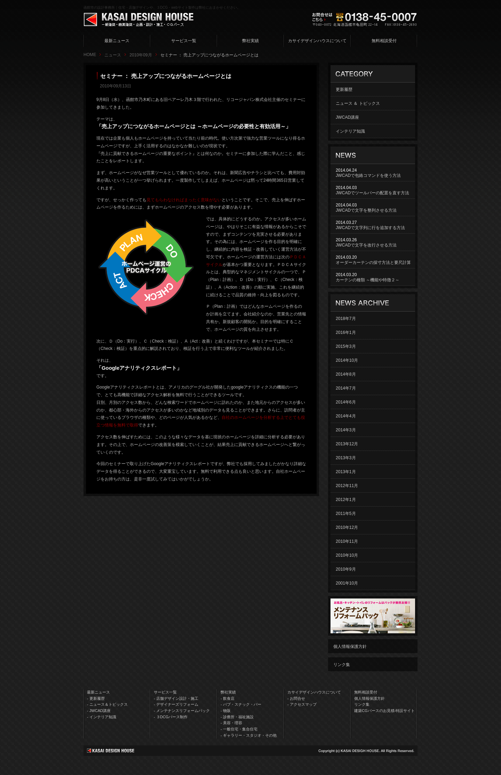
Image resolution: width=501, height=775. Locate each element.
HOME (90, 54)
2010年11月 (347, 541)
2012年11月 (347, 485)
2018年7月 (346, 318)
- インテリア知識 (101, 717)
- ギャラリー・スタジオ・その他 (249, 735)
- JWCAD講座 (99, 711)
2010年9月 (346, 569)
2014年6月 (346, 402)
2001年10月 (347, 583)
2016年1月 (346, 332)
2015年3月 (346, 346)
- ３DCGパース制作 (171, 717)
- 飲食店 (227, 698)
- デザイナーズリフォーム (176, 704)
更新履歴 (344, 89)
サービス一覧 (183, 40)
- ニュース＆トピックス (107, 704)
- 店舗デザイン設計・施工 (176, 698)
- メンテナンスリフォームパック (182, 711)
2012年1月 (346, 499)
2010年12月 (347, 527)
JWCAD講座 (347, 117)
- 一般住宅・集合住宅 (239, 729)
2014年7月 (346, 388)
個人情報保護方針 (350, 646)
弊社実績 (250, 40)
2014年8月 (346, 374)
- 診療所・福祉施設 (237, 717)
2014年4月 (346, 416)
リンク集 (341, 664)
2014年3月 (346, 430)
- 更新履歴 (96, 698)
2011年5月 (346, 513)
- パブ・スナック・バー (241, 704)
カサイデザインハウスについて (317, 40)
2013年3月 (346, 457)
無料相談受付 (384, 40)
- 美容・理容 (231, 723)
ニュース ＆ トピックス (358, 103)
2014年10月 (347, 360)
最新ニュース (116, 40)
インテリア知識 (350, 131)
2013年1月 (346, 471)
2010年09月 (140, 55)
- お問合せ (296, 698)
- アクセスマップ (302, 704)
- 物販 (226, 711)
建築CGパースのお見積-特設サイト (384, 711)
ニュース (112, 55)
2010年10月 (347, 555)
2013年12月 (347, 443)
